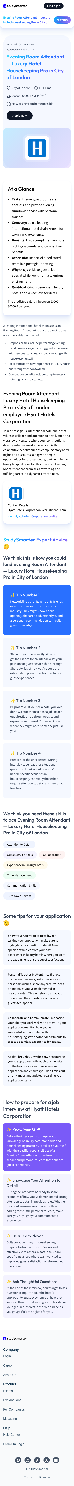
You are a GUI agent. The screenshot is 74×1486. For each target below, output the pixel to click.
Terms (28, 1477)
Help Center (11, 1434)
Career (8, 1365)
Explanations (12, 1400)
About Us (9, 1375)
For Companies (14, 1409)
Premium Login (13, 1444)
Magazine (10, 1418)
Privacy (44, 1477)
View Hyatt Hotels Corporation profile (32, 516)
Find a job (53, 6)
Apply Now (62, 20)
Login (7, 1356)
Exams (8, 1391)
